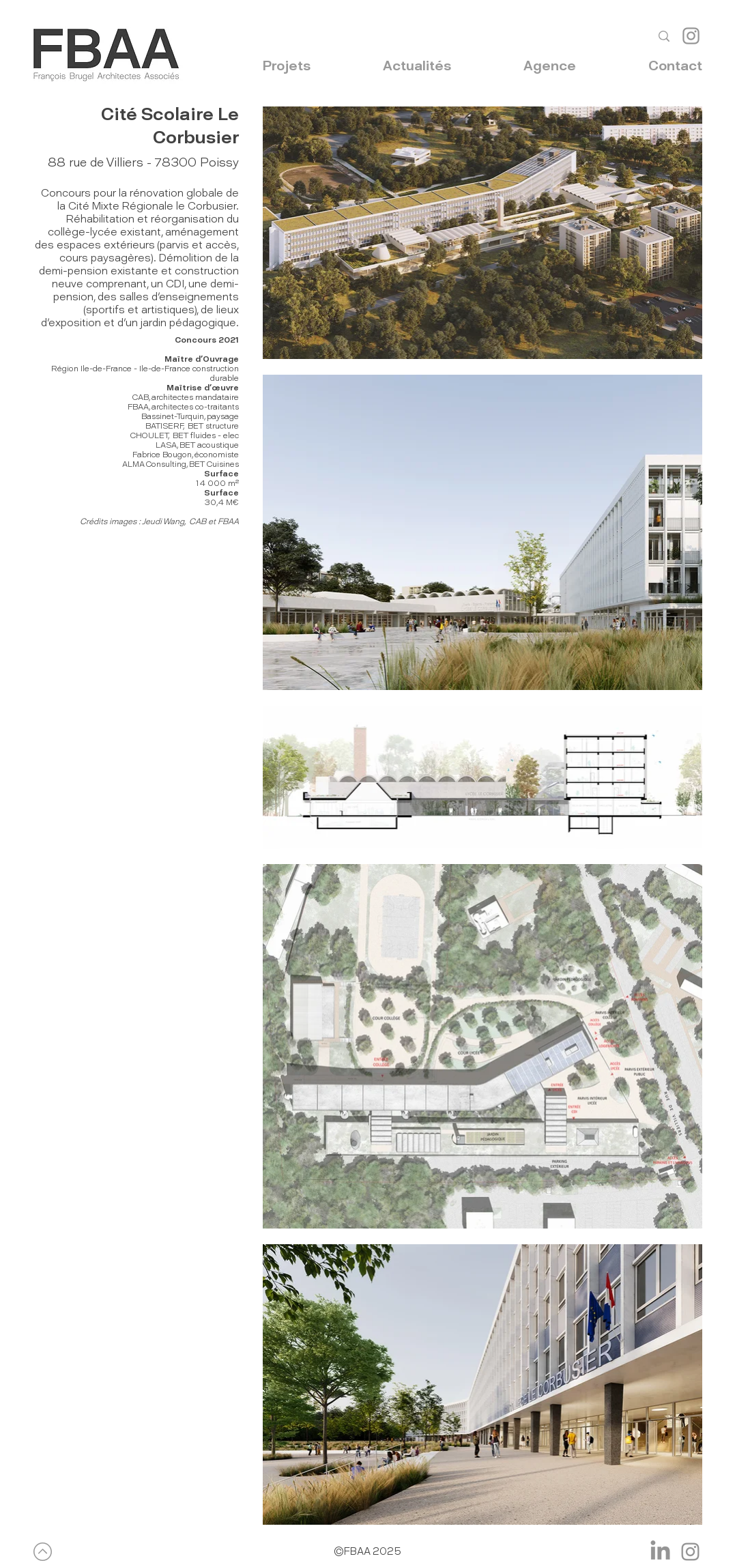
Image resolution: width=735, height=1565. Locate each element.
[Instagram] (691, 36)
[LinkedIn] (660, 1552)
